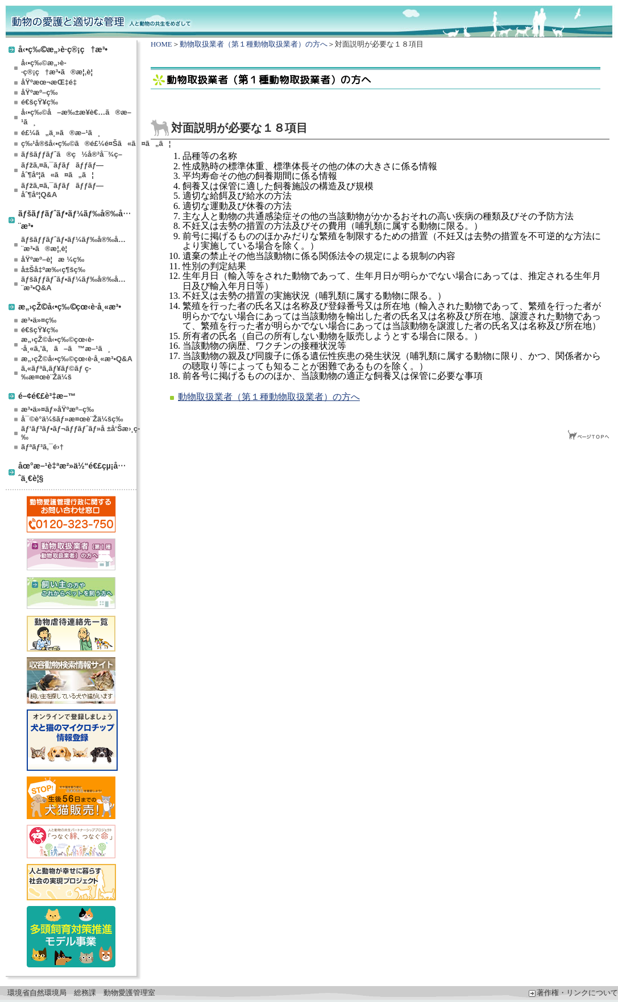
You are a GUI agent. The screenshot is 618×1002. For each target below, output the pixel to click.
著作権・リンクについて (573, 993)
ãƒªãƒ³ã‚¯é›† (42, 446)
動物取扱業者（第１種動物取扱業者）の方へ (253, 44)
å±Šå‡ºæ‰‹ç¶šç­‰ (53, 269)
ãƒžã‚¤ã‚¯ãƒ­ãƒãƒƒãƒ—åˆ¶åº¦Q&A (62, 190)
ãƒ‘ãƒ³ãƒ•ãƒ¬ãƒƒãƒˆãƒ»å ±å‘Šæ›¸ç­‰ (78, 432)
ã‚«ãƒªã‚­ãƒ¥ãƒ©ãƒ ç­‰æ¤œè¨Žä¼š (56, 372)
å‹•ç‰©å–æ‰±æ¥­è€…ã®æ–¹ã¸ (76, 117)
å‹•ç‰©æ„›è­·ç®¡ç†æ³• (62, 49)
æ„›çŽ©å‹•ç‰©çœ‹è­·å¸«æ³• (69, 306)
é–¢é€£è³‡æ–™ (47, 395)
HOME (161, 44)
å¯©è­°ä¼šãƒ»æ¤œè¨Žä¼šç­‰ (72, 419)
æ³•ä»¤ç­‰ (38, 320)
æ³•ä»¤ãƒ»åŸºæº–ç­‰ (57, 409)
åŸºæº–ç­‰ (39, 92)
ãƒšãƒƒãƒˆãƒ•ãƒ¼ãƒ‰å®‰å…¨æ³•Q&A (73, 283)
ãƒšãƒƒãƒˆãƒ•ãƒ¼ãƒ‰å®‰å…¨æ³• (74, 219)
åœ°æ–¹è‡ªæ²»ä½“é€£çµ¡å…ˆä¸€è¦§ (72, 471)
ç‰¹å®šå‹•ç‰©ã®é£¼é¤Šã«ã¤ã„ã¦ (78, 143)
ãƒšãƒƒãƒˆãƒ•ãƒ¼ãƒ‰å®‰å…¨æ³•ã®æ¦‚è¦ (73, 244)
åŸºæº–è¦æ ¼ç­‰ (52, 259)
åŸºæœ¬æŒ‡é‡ (51, 82)
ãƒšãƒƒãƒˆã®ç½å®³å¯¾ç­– (71, 154)
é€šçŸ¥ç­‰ (39, 102)
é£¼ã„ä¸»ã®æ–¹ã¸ (60, 132)
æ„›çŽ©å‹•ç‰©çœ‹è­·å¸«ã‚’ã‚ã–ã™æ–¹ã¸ (65, 344)
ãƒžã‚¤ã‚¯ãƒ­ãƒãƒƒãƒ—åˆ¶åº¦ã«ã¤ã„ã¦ (62, 170)
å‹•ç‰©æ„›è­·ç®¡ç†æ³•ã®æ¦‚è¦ (59, 67)
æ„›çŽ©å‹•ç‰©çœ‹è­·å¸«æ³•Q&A (76, 358)
